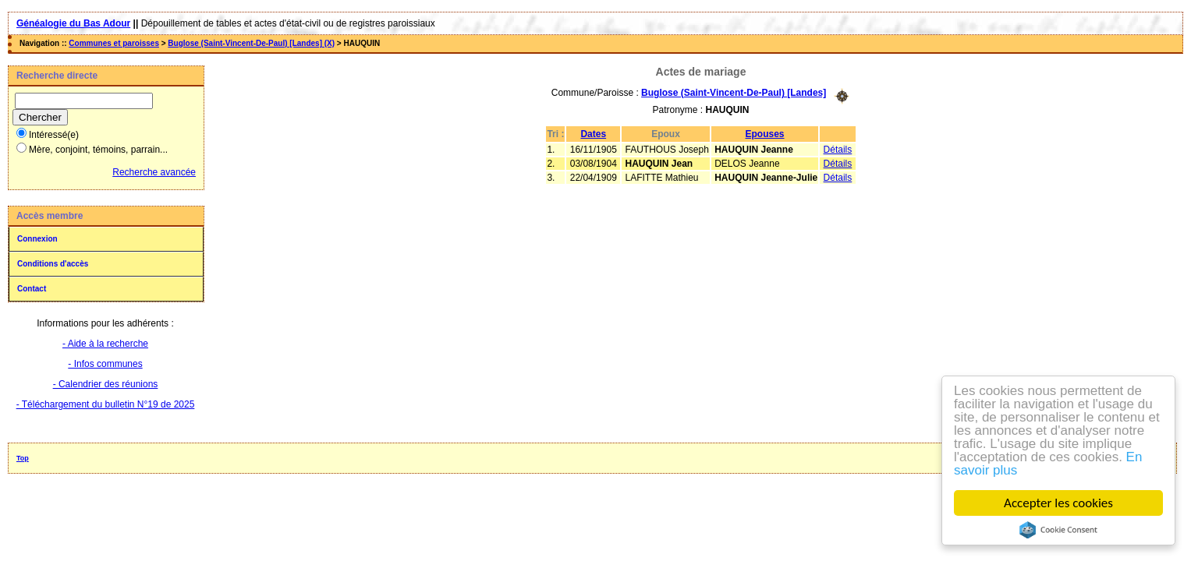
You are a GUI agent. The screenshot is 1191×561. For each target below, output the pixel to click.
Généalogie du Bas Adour (73, 23)
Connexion (37, 239)
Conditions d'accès (52, 263)
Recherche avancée (154, 172)
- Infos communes (105, 363)
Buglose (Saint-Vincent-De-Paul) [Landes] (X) (251, 43)
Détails (838, 149)
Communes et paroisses (114, 43)
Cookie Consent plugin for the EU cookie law (1058, 529)
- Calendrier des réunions (105, 384)
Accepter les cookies (1058, 503)
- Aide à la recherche (105, 343)
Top (22, 458)
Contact (31, 288)
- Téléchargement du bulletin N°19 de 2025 (105, 404)
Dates (593, 134)
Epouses (765, 134)
